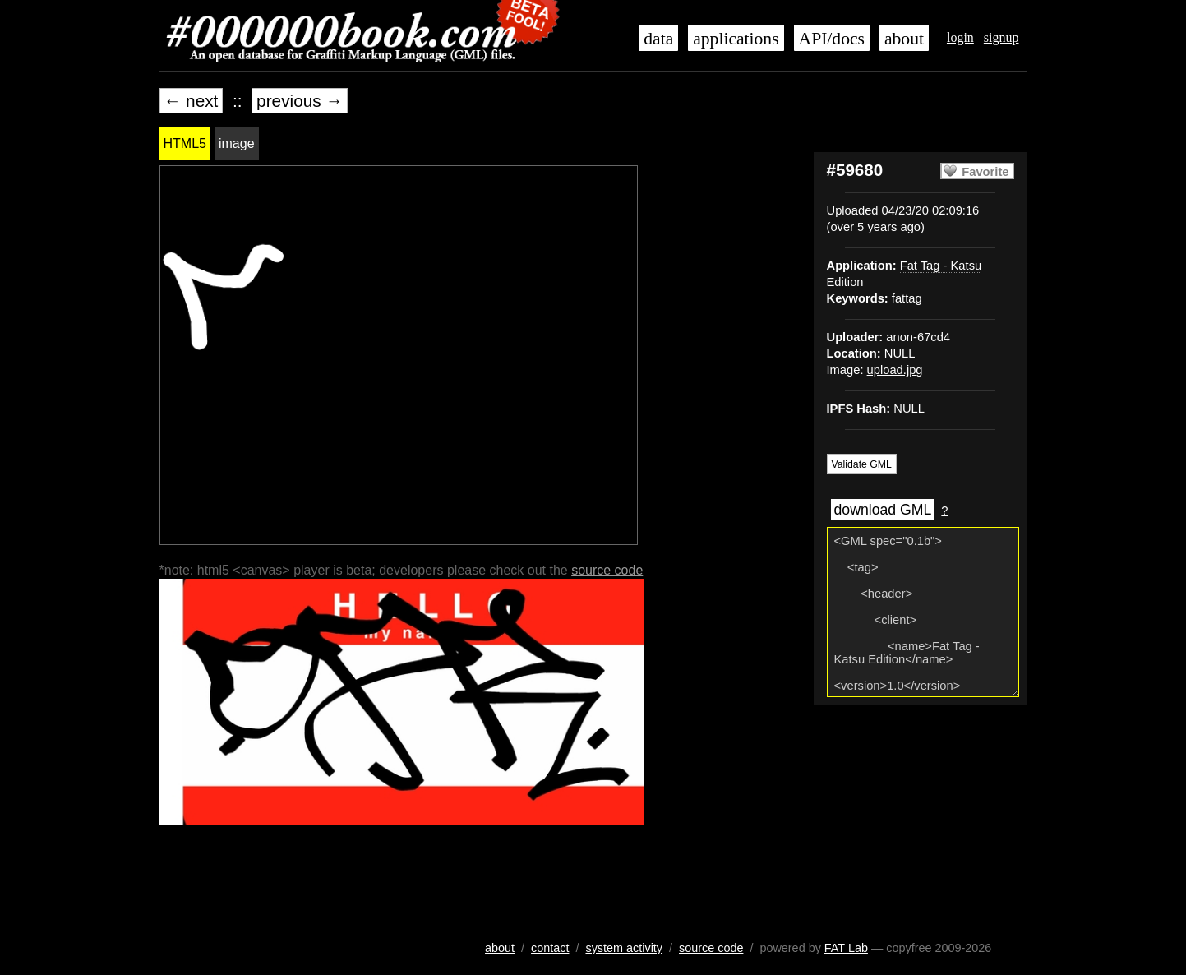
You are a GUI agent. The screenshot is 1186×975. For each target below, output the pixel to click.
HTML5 (185, 143)
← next (191, 100)
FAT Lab (846, 947)
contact (550, 947)
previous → (299, 100)
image (237, 143)
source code (607, 570)
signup (1001, 37)
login (960, 37)
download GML (883, 509)
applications (735, 39)
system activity (623, 947)
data (658, 39)
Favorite (985, 171)
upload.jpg (895, 370)
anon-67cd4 (918, 337)
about (904, 39)
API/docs (832, 39)
